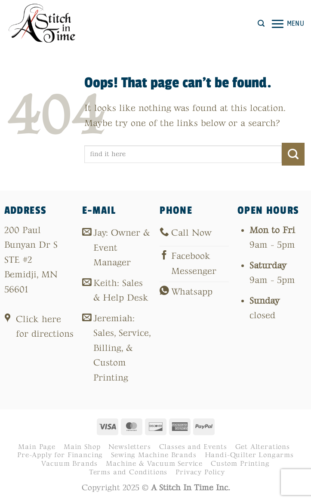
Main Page (36, 447)
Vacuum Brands (69, 463)
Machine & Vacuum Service (154, 463)
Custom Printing (240, 463)
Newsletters (129, 447)
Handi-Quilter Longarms (249, 455)
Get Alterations (262, 447)
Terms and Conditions (128, 472)
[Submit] (293, 154)
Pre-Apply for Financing (60, 455)
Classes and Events (193, 447)
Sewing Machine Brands (153, 455)
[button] (261, 23)
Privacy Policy (200, 472)
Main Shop (82, 447)
